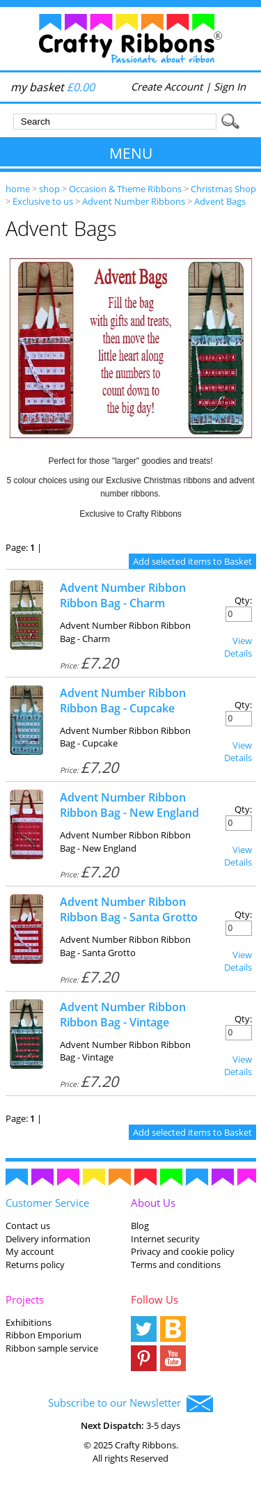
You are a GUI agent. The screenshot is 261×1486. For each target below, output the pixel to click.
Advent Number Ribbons (133, 201)
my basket (52, 87)
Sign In (230, 86)
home (18, 188)
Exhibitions (29, 1322)
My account (30, 1251)
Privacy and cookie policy (183, 1251)
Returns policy (35, 1264)
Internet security (165, 1239)
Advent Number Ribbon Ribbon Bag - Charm (123, 595)
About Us (153, 1203)
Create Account (167, 86)
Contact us (28, 1225)
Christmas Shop (223, 188)
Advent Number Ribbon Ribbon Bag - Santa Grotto (129, 909)
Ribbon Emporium (43, 1335)
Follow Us (154, 1299)
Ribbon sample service (52, 1348)
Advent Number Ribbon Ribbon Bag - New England (129, 805)
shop (49, 188)
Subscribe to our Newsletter (130, 1403)
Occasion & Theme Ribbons (125, 188)
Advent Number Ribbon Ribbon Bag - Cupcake (123, 700)
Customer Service (47, 1203)
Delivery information (48, 1239)
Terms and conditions (176, 1264)
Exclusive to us (43, 201)
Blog (140, 1225)
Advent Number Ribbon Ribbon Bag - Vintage (123, 1014)
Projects (25, 1299)
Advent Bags (220, 201)
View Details (238, 646)
